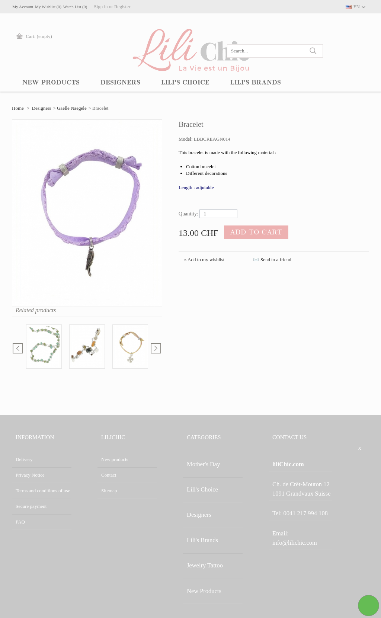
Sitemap (109, 490)
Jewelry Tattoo (201, 522)
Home (18, 108)
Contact (108, 475)
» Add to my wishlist (204, 259)
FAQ (20, 522)
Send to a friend (275, 259)
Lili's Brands (199, 506)
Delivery (24, 459)
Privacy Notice (30, 475)
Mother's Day (200, 459)
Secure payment (31, 506)
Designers (41, 108)
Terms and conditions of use (43, 490)
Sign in (146, 6)
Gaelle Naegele (72, 108)
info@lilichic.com (304, 507)
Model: (186, 139)
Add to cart (251, 233)
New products (114, 459)
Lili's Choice (199, 475)
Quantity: (188, 214)
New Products (200, 537)
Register (167, 6)
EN (356, 6)
